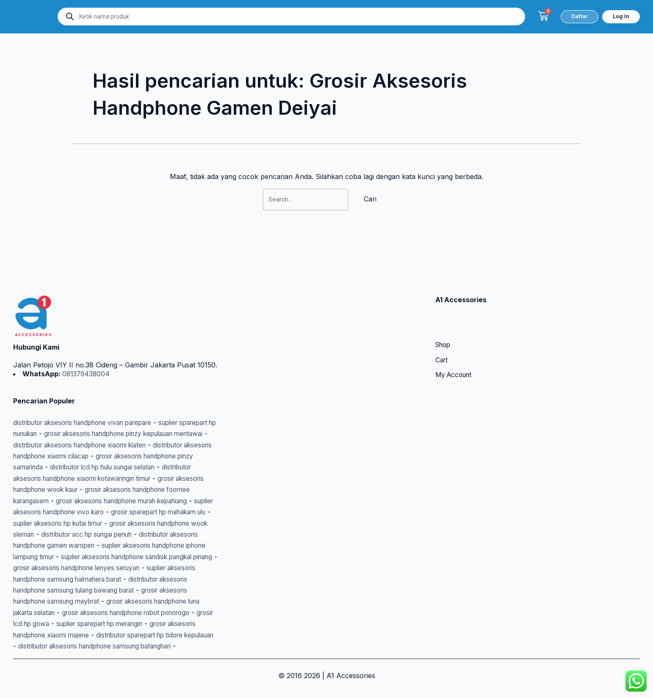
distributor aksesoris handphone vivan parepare (90, 389)
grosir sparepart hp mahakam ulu (143, 490)
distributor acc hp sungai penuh (114, 512)
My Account (455, 342)
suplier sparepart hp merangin (109, 612)
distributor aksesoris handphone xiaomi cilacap (115, 422)
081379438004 (86, 340)
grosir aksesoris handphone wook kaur (143, 456)
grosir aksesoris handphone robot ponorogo (115, 601)
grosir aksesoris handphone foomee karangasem (92, 467)
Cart (442, 327)
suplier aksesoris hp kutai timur (63, 501)
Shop (444, 312)
